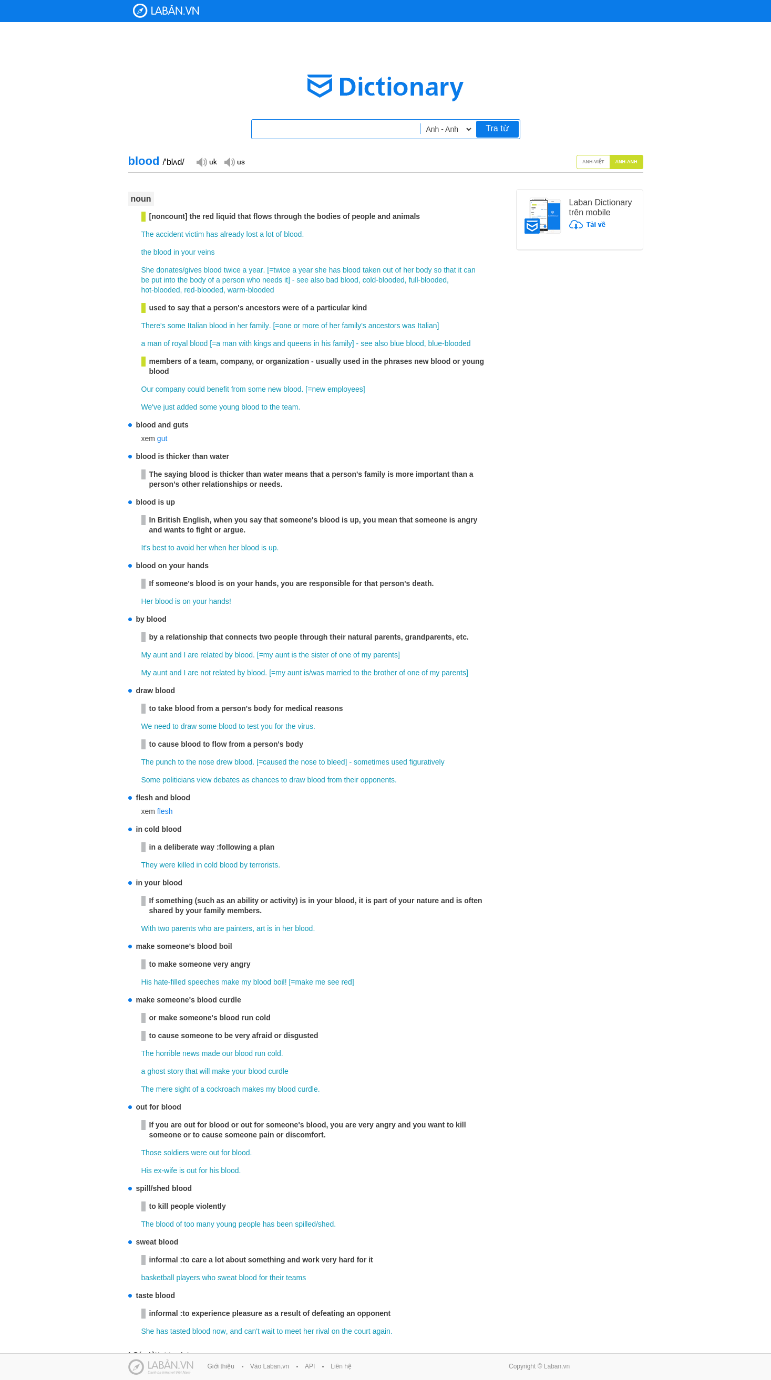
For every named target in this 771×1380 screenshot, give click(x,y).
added (187, 407)
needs (272, 280)
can (470, 270)
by (229, 655)
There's (153, 325)
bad (332, 280)
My (146, 655)
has (212, 234)
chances (265, 780)
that (450, 270)
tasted (180, 1331)
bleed (336, 762)
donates (169, 270)
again (381, 1331)
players (188, 1277)
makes (253, 1089)
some (177, 325)
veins (206, 252)
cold (211, 865)
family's (354, 325)
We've (151, 407)
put (156, 280)
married (338, 672)
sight (182, 1089)
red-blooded (203, 290)
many (205, 1224)
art (260, 928)
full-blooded (428, 280)
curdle (279, 1071)
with (245, 343)
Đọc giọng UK (206, 161)
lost (252, 234)
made (211, 1053)
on (186, 601)
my (268, 655)
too (189, 1224)
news (191, 1053)
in (176, 252)
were (168, 865)
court (362, 1331)
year (256, 270)
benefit (218, 389)
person (233, 280)
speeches (203, 982)
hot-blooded (160, 290)
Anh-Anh (626, 161)
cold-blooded (384, 280)
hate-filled (170, 982)
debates (226, 780)
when (217, 547)
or (297, 325)
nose (206, 762)
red (346, 982)
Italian (197, 325)
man (154, 343)
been (284, 1224)
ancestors (384, 325)
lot (270, 234)
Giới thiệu (221, 1366)
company (171, 389)
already (232, 234)
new (275, 389)
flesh (165, 811)
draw (189, 726)
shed (326, 1224)
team (290, 407)
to (264, 407)
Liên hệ (341, 1366)
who (253, 280)
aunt (160, 655)
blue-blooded (449, 343)
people (250, 1224)
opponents (378, 780)
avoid (185, 547)
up (273, 547)
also (317, 280)
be (145, 280)
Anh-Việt (593, 161)
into (169, 280)
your (188, 252)
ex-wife (165, 1170)
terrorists (264, 865)
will (205, 1071)
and (279, 343)
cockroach (223, 1089)
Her (147, 601)
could (195, 389)
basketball (157, 1277)
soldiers (176, 1152)
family (259, 325)
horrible (168, 1053)
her (408, 270)
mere (164, 1089)
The (147, 234)
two (163, 928)
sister (319, 655)
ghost (156, 1071)
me (320, 982)
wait (268, 1331)
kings (262, 343)
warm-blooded (251, 290)
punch (166, 762)
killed (186, 865)
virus (305, 726)
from (238, 389)
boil (279, 982)
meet (293, 1331)
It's (145, 547)
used (399, 762)
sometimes (371, 762)
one (286, 325)
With (148, 928)
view (204, 780)
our (227, 1053)
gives (193, 270)
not (205, 672)
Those (151, 1152)
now (219, 1331)
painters (239, 928)
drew (224, 762)
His (146, 982)
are (193, 655)
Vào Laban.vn (269, 1366)
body (423, 270)
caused (274, 762)
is (263, 547)
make (230, 982)
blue (397, 343)
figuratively (427, 762)
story (175, 1071)
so (438, 270)
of (279, 234)
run (260, 1053)
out (388, 270)
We (146, 726)
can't (252, 1331)
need (162, 726)
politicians (178, 780)
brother (385, 672)
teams (296, 1277)
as (246, 780)
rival (323, 1331)
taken (372, 270)
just (169, 407)
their (351, 780)
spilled (305, 1224)
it (459, 270)
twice (232, 270)
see (302, 280)
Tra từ (497, 128)
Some (151, 780)
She (148, 270)
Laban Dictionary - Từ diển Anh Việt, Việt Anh (166, 11)
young (229, 407)
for (279, 726)
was (408, 325)
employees (345, 389)
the (146, 252)
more (310, 325)
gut (162, 438)
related (211, 655)
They (149, 865)
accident (169, 234)
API (310, 1366)
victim (195, 234)
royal (180, 343)
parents (385, 655)
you (267, 726)
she (321, 270)
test (253, 726)
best (159, 547)
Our (147, 389)
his (326, 343)
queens (299, 343)
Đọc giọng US (234, 161)
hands (219, 601)
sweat (227, 1277)
